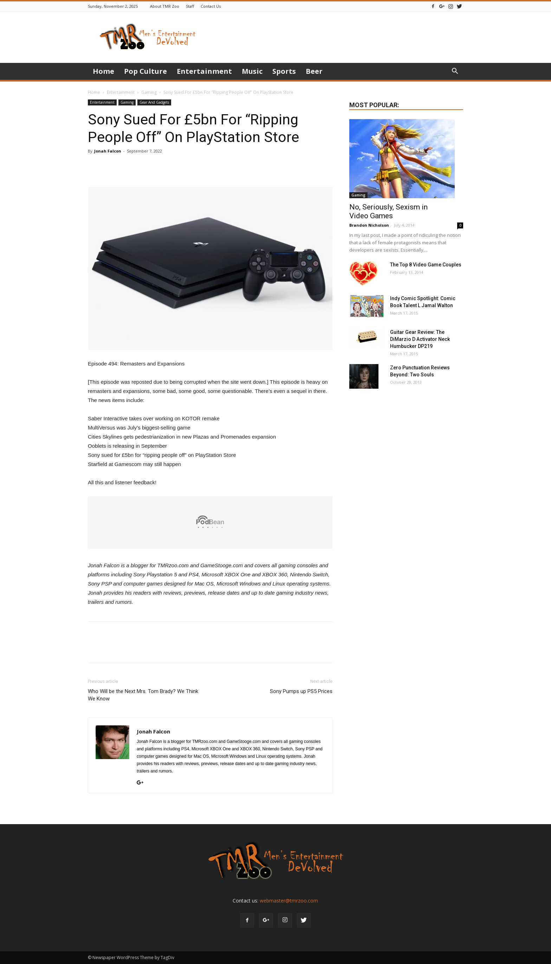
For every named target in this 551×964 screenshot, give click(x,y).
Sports (284, 71)
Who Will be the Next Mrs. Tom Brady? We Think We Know (143, 695)
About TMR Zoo (164, 6)
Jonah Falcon (107, 151)
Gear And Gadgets (154, 102)
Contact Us (211, 6)
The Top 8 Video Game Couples (425, 264)
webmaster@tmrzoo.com (289, 900)
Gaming (149, 92)
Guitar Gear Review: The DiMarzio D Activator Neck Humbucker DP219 (420, 339)
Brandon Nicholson (369, 225)
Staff (190, 6)
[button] (454, 72)
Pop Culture (145, 71)
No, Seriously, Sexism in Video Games (388, 211)
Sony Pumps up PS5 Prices (301, 691)
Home (103, 71)
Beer (314, 71)
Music (252, 71)
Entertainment (204, 71)
